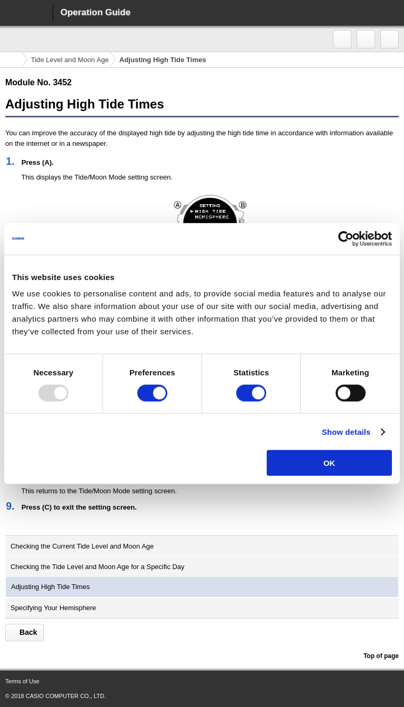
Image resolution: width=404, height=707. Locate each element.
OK (330, 463)
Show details (346, 431)
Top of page (381, 656)
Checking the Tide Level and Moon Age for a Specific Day (98, 567)
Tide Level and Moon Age (70, 60)
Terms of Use (22, 681)
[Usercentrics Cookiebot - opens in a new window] (346, 238)
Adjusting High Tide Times (50, 587)
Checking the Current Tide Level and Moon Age (82, 546)
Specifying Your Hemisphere (53, 608)
